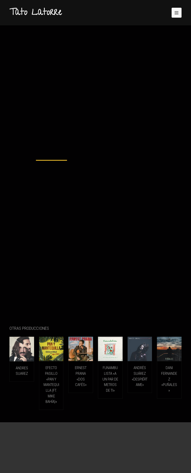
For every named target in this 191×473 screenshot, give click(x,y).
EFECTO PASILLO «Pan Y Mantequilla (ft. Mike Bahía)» (51, 385)
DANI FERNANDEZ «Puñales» (169, 379)
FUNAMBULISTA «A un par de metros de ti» (110, 379)
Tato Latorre (35, 13)
